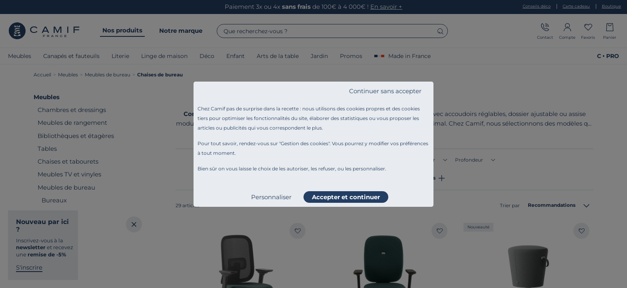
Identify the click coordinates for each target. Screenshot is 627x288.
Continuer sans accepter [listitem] (385, 91)
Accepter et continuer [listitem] (346, 197)
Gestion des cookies (304, 143)
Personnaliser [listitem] (271, 197)
